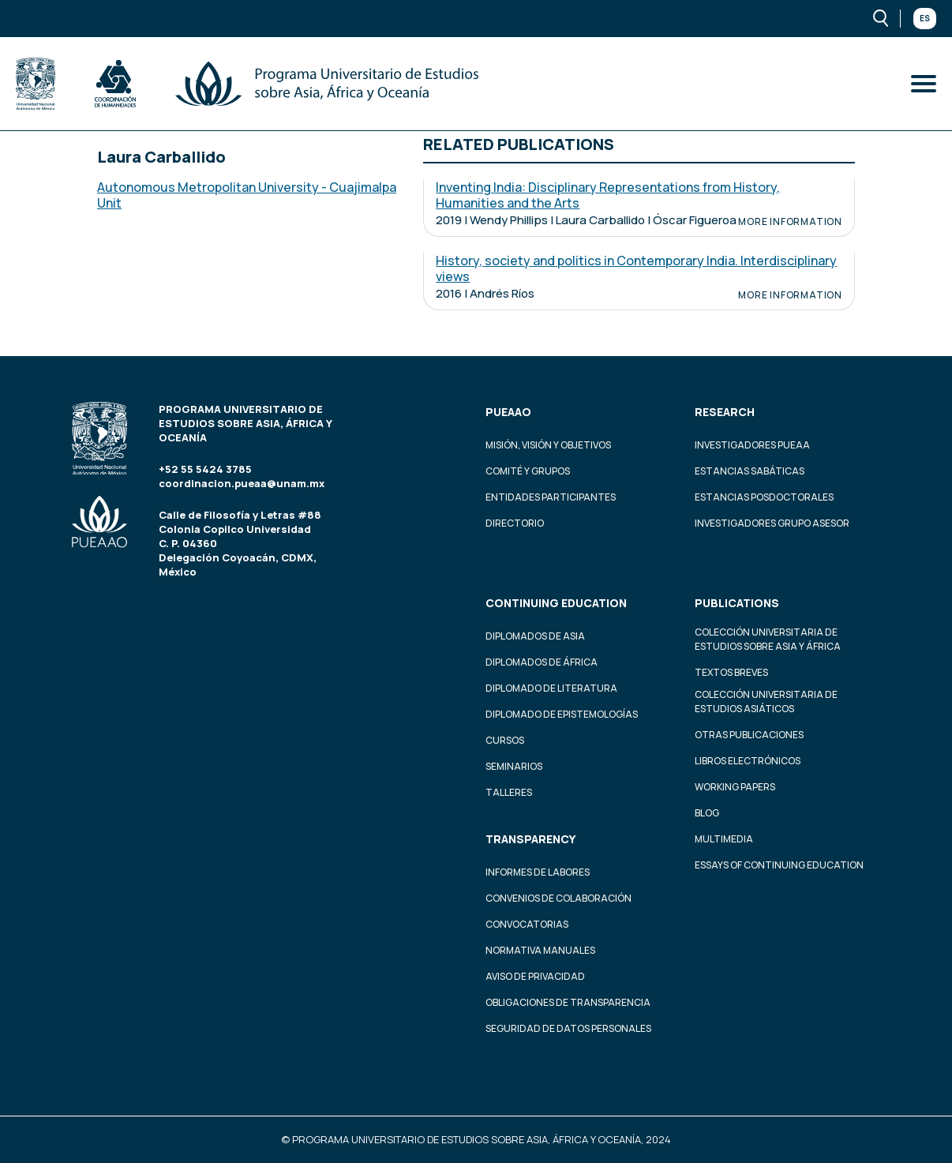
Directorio (514, 523)
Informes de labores (537, 872)
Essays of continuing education (779, 865)
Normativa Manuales (540, 950)
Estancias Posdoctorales (764, 497)
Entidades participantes (550, 497)
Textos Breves (731, 672)
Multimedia (724, 839)
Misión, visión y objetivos (548, 445)
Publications (737, 602)
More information (790, 222)
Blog (707, 813)
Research (725, 411)
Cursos (504, 740)
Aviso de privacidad (535, 976)
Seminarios (513, 766)
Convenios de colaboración (558, 898)
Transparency (530, 838)
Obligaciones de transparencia (567, 1002)
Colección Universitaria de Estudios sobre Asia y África (768, 639)
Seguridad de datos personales (568, 1028)
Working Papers (735, 786)
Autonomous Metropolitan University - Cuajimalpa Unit (246, 195)
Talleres (508, 792)
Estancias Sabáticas (749, 471)
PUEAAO (508, 411)
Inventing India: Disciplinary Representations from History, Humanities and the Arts (608, 195)
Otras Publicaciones (749, 734)
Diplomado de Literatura (551, 688)
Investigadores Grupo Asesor (772, 523)
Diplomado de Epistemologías (561, 714)
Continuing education (556, 602)
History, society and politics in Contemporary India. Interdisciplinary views (636, 268)
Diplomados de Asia (535, 636)
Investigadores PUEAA (752, 445)
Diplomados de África (541, 662)
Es (925, 18)
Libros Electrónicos (747, 760)
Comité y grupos (527, 471)
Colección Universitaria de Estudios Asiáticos (766, 701)
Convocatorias (526, 924)
